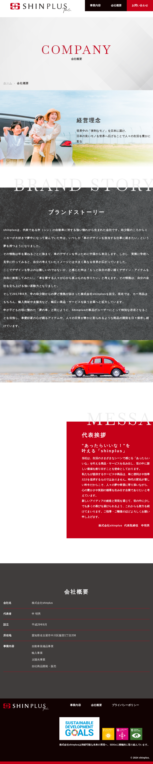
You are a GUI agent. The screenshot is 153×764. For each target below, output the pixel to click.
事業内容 (95, 5)
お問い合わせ (140, 5)
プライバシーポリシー (125, 705)
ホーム (7, 83)
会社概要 (116, 5)
